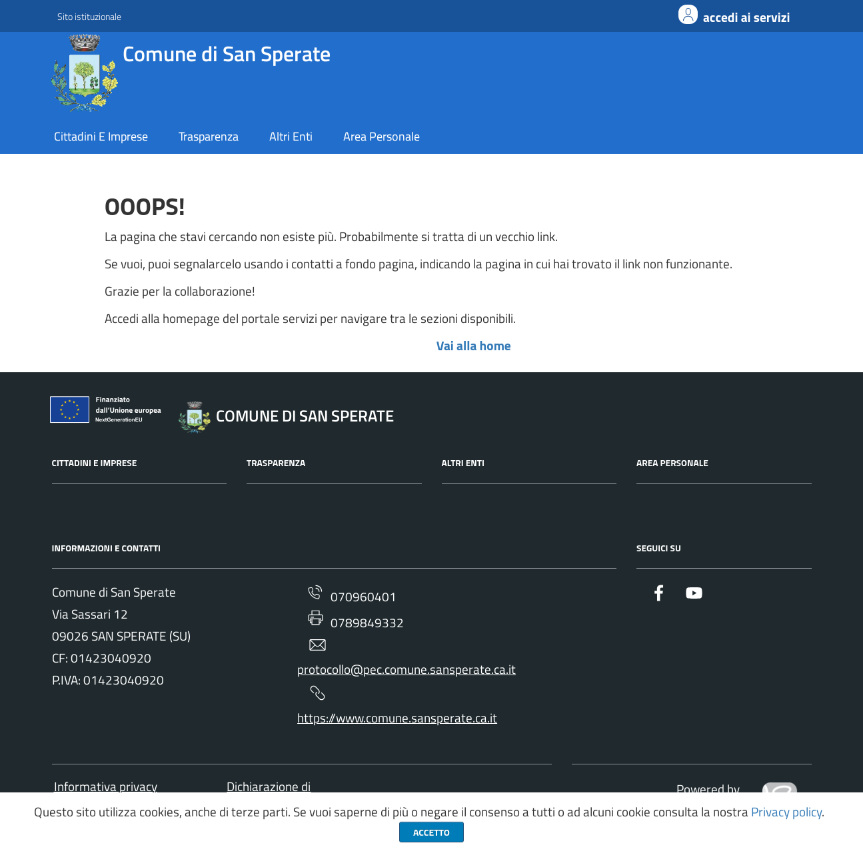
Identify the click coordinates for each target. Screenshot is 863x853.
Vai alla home (473, 346)
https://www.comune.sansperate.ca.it (397, 705)
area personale (381, 136)
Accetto (431, 832)
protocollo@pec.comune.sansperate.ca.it (406, 657)
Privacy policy (786, 812)
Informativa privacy (105, 786)
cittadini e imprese (101, 136)
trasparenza (209, 136)
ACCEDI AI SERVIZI (746, 17)
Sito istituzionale (89, 16)
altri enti (291, 136)
